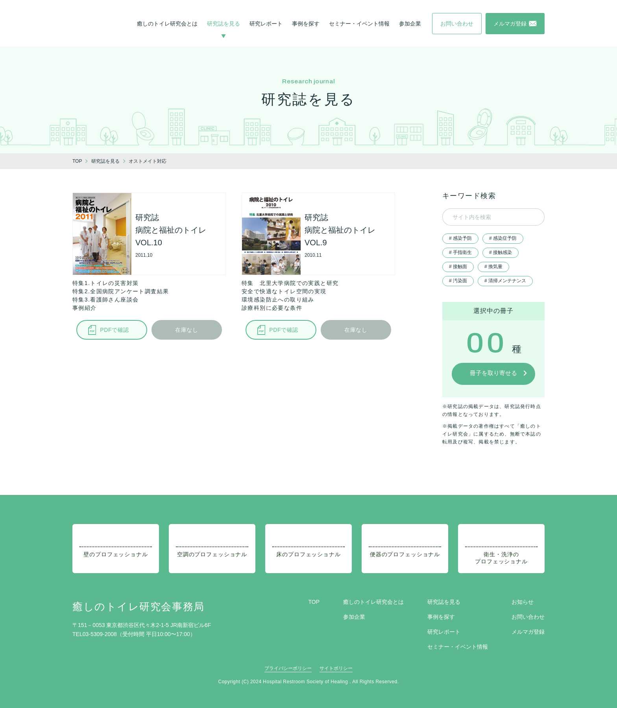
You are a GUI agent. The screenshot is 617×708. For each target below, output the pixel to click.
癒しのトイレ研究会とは (167, 23)
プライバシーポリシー (288, 668)
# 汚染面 (458, 280)
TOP (314, 602)
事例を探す (306, 23)
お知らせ (523, 602)
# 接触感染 (500, 252)
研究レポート (266, 23)
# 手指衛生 (460, 252)
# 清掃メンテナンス (505, 280)
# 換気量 (493, 266)
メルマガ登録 (528, 632)
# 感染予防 (460, 238)
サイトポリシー (336, 668)
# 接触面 (458, 266)
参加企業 (410, 23)
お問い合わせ (528, 617)
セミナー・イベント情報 (359, 23)
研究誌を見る (223, 23)
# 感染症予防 (503, 238)
